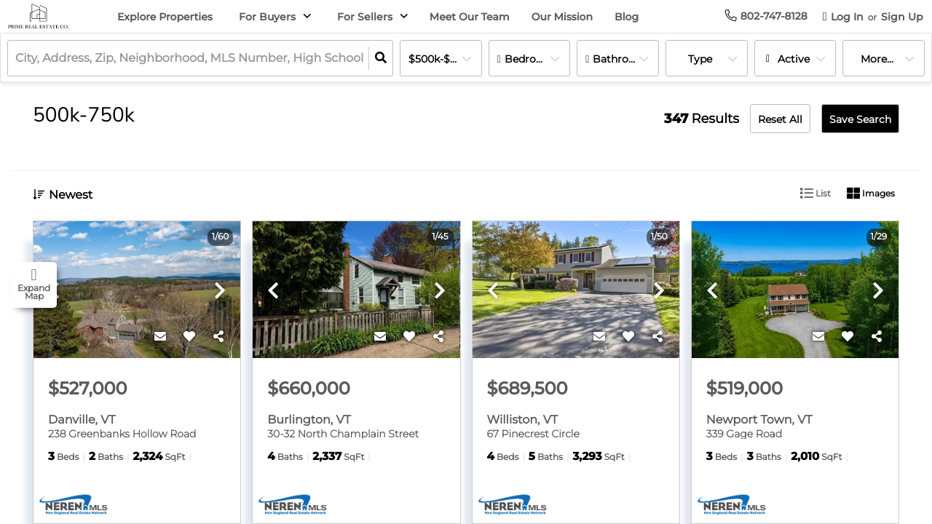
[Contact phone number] (774, 16)
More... (877, 59)
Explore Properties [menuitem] (165, 16)
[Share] (218, 337)
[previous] (273, 291)
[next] (220, 291)
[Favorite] (189, 337)
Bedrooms (531, 59)
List (815, 193)
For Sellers (364, 16)
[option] (136, 290)
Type (700, 59)
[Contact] (160, 337)
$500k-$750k (441, 59)
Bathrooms (622, 59)
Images (871, 193)
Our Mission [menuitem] (562, 16)
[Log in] (843, 16)
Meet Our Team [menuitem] (470, 16)
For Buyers (267, 16)
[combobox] (16, 58)
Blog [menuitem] (627, 16)
